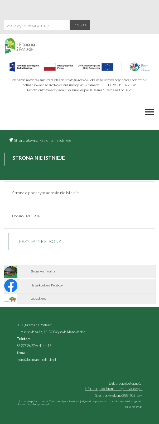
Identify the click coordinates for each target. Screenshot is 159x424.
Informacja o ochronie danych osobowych (113, 389)
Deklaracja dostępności (125, 383)
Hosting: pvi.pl (133, 406)
